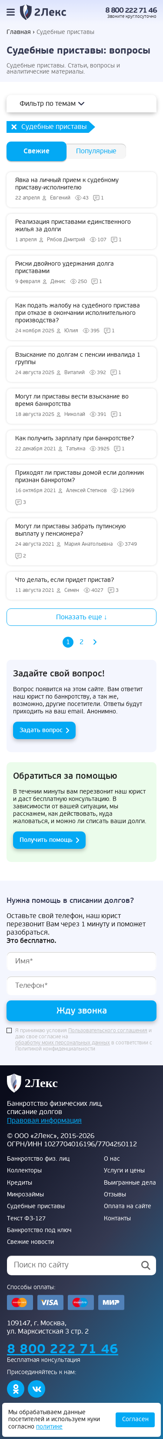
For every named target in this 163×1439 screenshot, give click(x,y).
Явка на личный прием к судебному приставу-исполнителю (81, 189)
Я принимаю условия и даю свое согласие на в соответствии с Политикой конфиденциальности (83, 1040)
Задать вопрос (41, 730)
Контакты (117, 1218)
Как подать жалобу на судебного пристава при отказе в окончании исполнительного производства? (81, 319)
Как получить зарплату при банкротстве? (81, 444)
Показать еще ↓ (81, 617)
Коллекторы (24, 1170)
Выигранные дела (130, 1182)
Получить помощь (46, 840)
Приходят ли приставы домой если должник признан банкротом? (81, 488)
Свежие (36, 151)
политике (49, 1426)
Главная (19, 32)
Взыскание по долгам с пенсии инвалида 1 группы (81, 364)
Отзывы (115, 1194)
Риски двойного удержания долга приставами (81, 273)
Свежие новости (30, 1242)
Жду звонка (82, 1010)
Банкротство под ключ (39, 1230)
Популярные (96, 151)
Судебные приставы (36, 1206)
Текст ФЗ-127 (26, 1218)
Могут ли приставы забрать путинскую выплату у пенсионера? (81, 542)
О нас (112, 1158)
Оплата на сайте (127, 1206)
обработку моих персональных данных (62, 1043)
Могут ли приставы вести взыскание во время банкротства (81, 406)
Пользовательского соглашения (107, 1031)
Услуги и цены (124, 1170)
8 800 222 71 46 (131, 10)
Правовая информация (44, 1120)
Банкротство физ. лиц (38, 1158)
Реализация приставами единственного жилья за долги (81, 231)
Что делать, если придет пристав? (81, 585)
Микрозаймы (25, 1194)
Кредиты (19, 1182)
